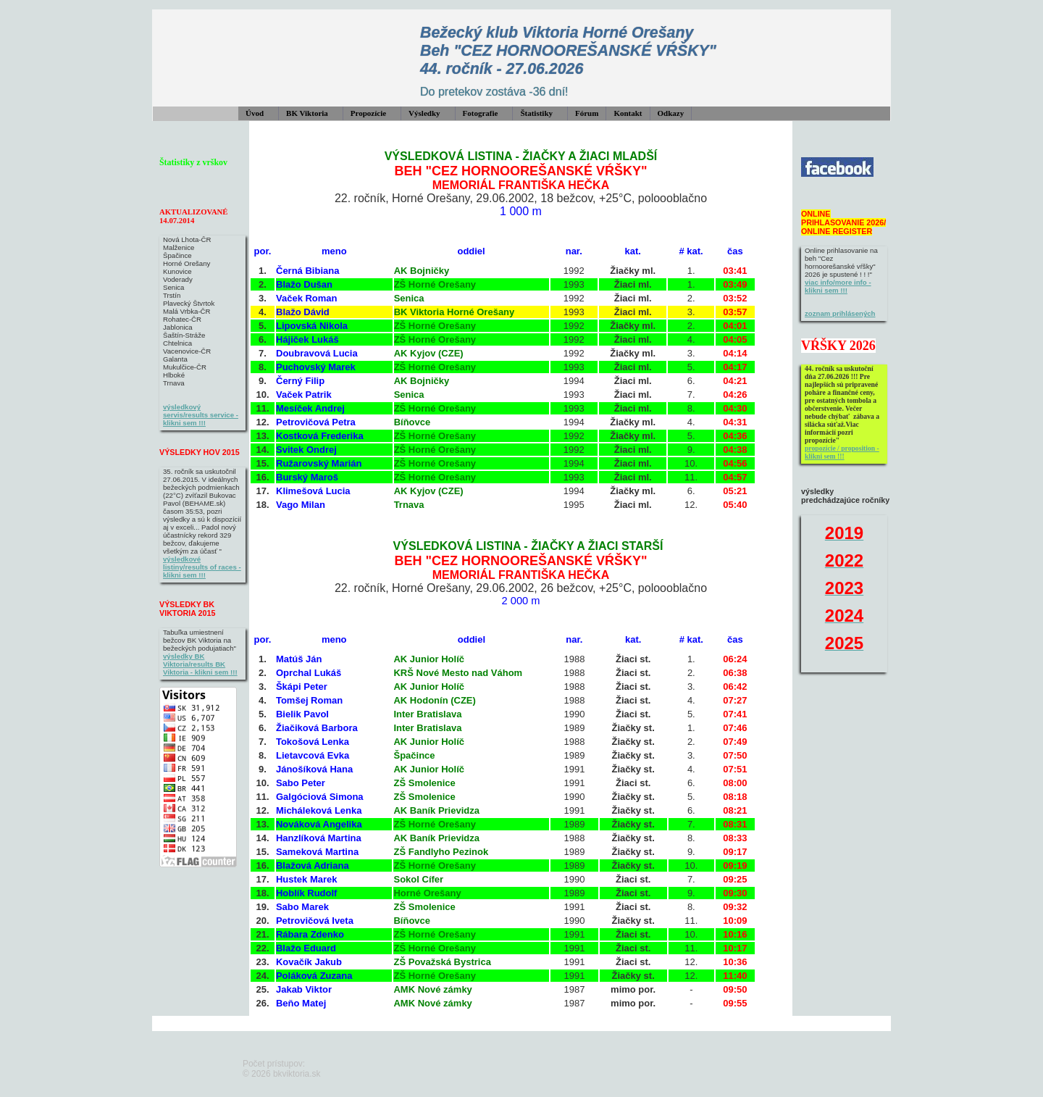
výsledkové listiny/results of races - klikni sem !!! (202, 567)
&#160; (909, 189)
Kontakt (627, 113)
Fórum (586, 113)
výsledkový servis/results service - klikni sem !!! (200, 415)
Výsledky (424, 113)
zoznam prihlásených (840, 313)
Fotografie (480, 113)
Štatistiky (536, 113)
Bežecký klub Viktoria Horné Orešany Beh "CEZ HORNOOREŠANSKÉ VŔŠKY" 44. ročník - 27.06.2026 (568, 51)
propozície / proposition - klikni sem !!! (842, 452)
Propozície (368, 113)
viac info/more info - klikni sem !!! (838, 286)
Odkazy (671, 113)
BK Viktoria (307, 113)
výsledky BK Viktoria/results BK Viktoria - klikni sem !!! (200, 664)
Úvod (255, 113)
